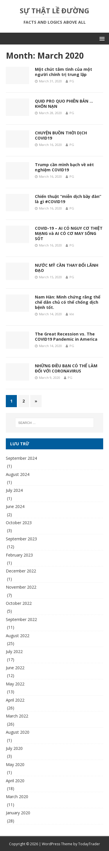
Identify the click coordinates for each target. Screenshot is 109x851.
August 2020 (17, 732)
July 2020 (14, 748)
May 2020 (15, 764)
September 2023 (21, 539)
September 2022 (21, 619)
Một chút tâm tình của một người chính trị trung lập (63, 71)
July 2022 (14, 651)
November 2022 (21, 587)
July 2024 (14, 490)
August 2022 (17, 635)
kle (71, 314)
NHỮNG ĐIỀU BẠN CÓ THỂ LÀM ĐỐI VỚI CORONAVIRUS (66, 368)
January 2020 (18, 812)
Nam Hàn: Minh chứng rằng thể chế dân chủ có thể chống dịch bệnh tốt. (67, 302)
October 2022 (19, 603)
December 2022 (21, 571)
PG (71, 81)
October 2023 (19, 522)
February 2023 (19, 555)
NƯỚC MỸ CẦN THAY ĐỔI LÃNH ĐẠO (66, 267)
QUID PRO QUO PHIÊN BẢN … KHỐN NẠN (64, 103)
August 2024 (17, 474)
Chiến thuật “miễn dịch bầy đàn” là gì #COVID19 (68, 199)
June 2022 (15, 667)
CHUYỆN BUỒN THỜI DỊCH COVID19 (61, 135)
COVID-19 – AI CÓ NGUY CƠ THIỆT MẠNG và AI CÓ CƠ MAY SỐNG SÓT (69, 233)
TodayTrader (89, 843)
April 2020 (15, 780)
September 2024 (21, 458)
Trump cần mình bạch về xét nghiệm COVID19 (64, 167)
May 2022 (15, 684)
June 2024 (15, 506)
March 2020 (17, 796)
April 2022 (15, 700)
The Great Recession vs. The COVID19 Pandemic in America (66, 336)
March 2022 (17, 716)
